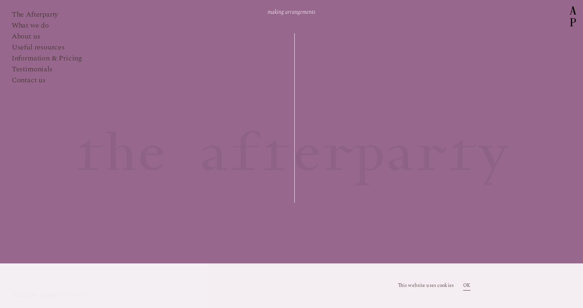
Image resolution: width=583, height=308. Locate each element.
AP (573, 17)
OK (466, 286)
